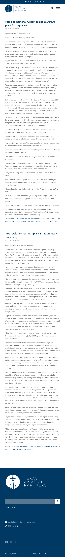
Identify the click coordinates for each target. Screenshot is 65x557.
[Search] (50, 9)
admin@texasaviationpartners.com (21, 522)
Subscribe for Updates (37, 2)
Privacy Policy (10, 507)
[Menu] (56, 9)
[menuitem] (22, 1)
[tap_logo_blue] (27, 9)
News (17, 28)
